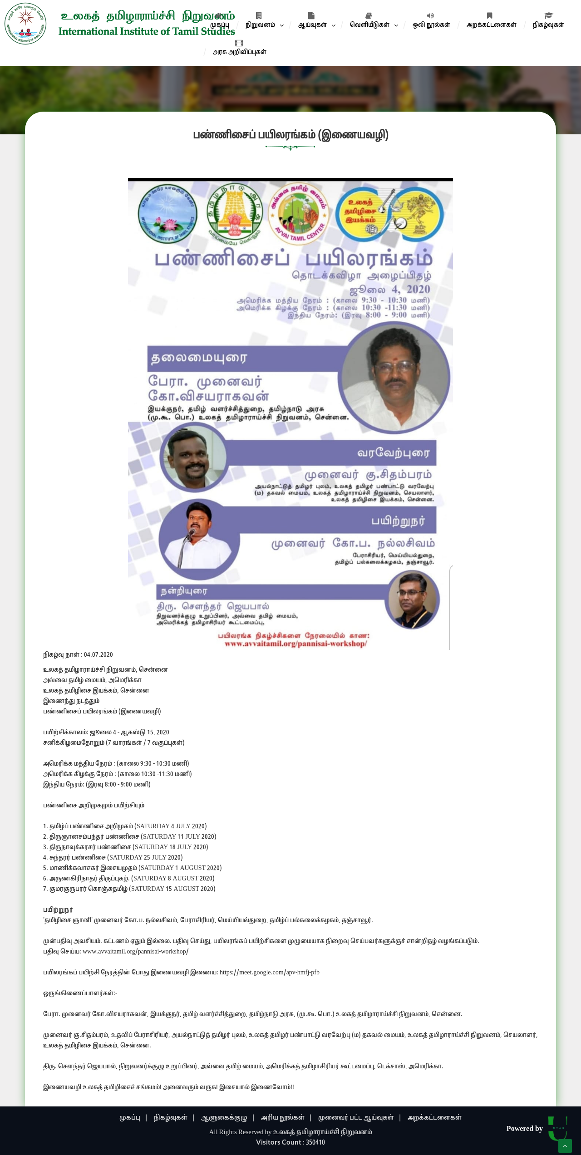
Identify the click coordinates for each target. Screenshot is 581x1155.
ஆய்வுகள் (312, 20)
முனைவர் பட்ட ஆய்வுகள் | (360, 1118)
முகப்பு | (133, 1118)
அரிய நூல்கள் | (286, 1118)
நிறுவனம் (260, 20)
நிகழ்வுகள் (548, 20)
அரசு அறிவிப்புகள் (239, 47)
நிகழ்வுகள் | (174, 1118)
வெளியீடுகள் (369, 20)
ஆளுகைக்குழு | (228, 1118)
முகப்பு (219, 20)
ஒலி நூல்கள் (431, 20)
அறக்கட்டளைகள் (492, 20)
